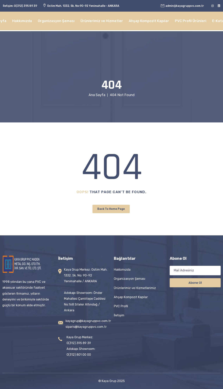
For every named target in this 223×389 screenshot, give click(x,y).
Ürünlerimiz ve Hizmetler (101, 21)
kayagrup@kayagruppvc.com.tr (88, 321)
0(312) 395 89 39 (25, 6)
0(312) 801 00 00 (79, 354)
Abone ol (195, 283)
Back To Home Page (111, 209)
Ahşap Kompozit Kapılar (149, 21)
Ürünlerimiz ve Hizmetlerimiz (135, 288)
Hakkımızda (22, 21)
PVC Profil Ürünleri (190, 21)
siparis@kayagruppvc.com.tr (86, 327)
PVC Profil (121, 306)
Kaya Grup (109, 381)
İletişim (119, 315)
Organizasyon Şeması (56, 21)
